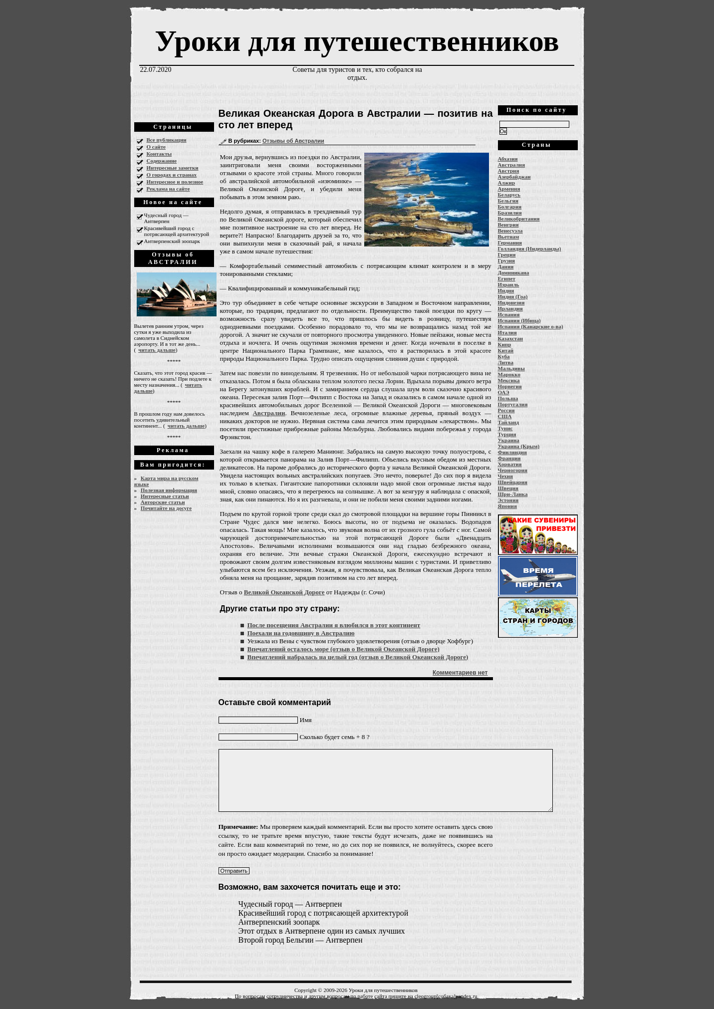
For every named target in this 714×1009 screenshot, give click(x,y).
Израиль (508, 284)
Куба (504, 356)
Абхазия (508, 159)
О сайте (156, 147)
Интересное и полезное (175, 182)
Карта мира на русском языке (166, 481)
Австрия (508, 171)
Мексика (509, 380)
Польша (508, 398)
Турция (507, 434)
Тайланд (508, 422)
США (505, 416)
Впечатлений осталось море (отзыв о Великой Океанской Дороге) (343, 649)
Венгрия (508, 225)
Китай (506, 350)
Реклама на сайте (168, 189)
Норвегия (510, 386)
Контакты (159, 154)
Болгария (510, 207)
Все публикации (167, 140)
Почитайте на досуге (166, 508)
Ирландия (510, 308)
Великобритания (519, 219)
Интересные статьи (165, 496)
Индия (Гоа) (513, 296)
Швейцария (513, 482)
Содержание (162, 161)
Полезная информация (169, 490)
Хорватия (510, 464)
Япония (507, 506)
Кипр (504, 344)
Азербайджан (514, 177)
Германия (510, 243)
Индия (506, 290)
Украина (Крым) (519, 446)
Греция (507, 254)
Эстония (508, 500)
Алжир (506, 183)
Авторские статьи (163, 502)
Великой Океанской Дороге (284, 592)
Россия (506, 410)
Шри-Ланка (513, 494)
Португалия (513, 404)
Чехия (505, 476)
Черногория (513, 470)
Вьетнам (508, 237)
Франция (509, 458)
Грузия (506, 260)
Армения (509, 189)
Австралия (511, 165)
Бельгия (508, 201)
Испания (509, 314)
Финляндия (512, 452)
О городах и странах (172, 175)
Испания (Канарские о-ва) (530, 326)
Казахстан (510, 338)
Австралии (268, 413)
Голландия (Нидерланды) (529, 249)
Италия (507, 332)
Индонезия (511, 302)
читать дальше (157, 350)
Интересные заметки (173, 168)
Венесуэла (510, 231)
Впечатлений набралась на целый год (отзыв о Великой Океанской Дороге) (358, 657)
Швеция (508, 488)
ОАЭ (503, 392)
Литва (505, 362)
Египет (506, 278)
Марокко (509, 374)
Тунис (505, 428)
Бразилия (510, 213)
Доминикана (513, 272)
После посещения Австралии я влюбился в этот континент (334, 625)
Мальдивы (511, 368)
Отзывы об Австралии (293, 141)
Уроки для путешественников (357, 40)
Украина (508, 440)
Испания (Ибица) (519, 320)
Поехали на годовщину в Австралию (301, 633)
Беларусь (509, 195)
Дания (506, 266)
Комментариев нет (460, 672)
